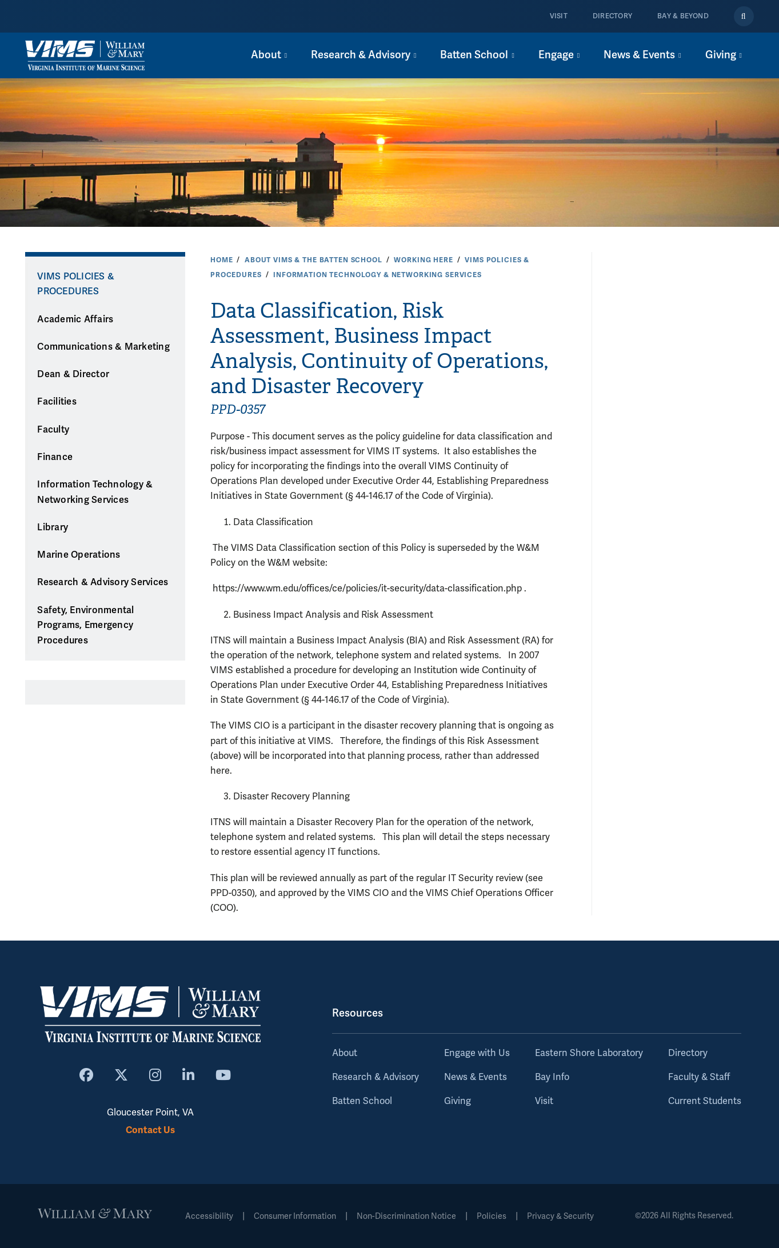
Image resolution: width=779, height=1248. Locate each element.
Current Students (704, 1101)
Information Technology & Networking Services (377, 274)
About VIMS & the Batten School (313, 260)
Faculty (53, 429)
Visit (559, 16)
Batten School (362, 1101)
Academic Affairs (75, 319)
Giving (457, 1101)
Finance (55, 457)
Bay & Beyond (683, 16)
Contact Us (150, 1130)
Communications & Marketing (103, 347)
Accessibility (209, 1216)
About (344, 1053)
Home (221, 260)
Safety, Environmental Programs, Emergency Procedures (85, 625)
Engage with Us (477, 1053)
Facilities (57, 401)
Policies (491, 1216)
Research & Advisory (375, 1077)
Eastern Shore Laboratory (589, 1053)
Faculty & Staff (699, 1077)
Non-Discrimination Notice (406, 1216)
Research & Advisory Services (102, 582)
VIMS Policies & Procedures (75, 284)
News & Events (475, 1077)
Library (52, 527)
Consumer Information (295, 1216)
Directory (612, 16)
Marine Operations (78, 555)
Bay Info (552, 1077)
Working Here (423, 260)
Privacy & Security (560, 1216)
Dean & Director (73, 374)
